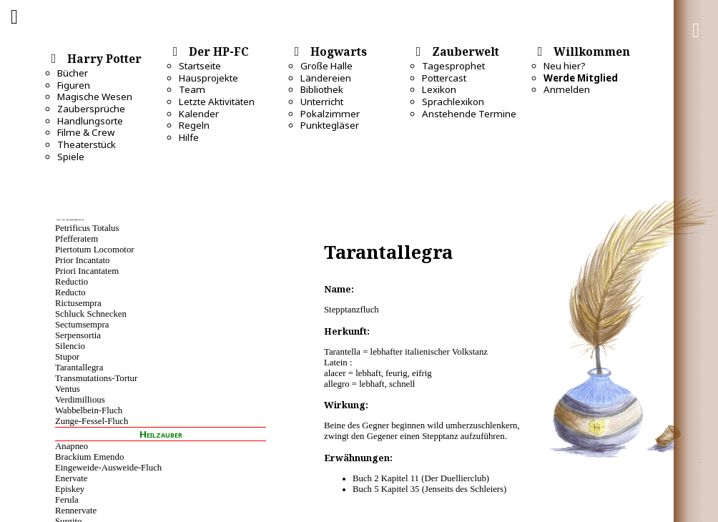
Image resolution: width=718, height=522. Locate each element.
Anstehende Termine (469, 113)
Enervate (71, 478)
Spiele (70, 156)
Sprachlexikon (453, 101)
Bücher (72, 73)
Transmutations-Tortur (96, 378)
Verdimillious (80, 400)
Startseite (200, 65)
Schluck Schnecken (91, 314)
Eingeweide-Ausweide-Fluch (108, 468)
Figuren (73, 85)
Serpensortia (78, 335)
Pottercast (444, 78)
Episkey (69, 489)
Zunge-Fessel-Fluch (91, 421)
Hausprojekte (208, 78)
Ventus (67, 389)
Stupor (67, 357)
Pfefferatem (76, 239)
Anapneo (71, 446)
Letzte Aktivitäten (217, 101)
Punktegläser (329, 125)
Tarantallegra (79, 368)
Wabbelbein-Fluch (88, 410)
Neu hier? (565, 65)
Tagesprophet (453, 65)
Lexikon (439, 89)
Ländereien (325, 78)
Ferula (67, 500)
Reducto (70, 292)
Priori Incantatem (87, 271)
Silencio (70, 346)
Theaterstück (86, 144)
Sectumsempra (82, 325)
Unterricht (321, 101)
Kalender (199, 113)
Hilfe (189, 137)
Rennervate (76, 511)
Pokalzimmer (330, 113)
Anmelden (567, 89)
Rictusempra (78, 303)
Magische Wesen (94, 96)
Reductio (71, 282)
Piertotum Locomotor (94, 250)
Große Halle (326, 65)
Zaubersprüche (91, 108)
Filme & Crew (85, 132)
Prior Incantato (82, 260)
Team (192, 89)
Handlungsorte (90, 120)
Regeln (194, 125)
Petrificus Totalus (87, 228)
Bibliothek (321, 89)
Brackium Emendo (89, 457)
